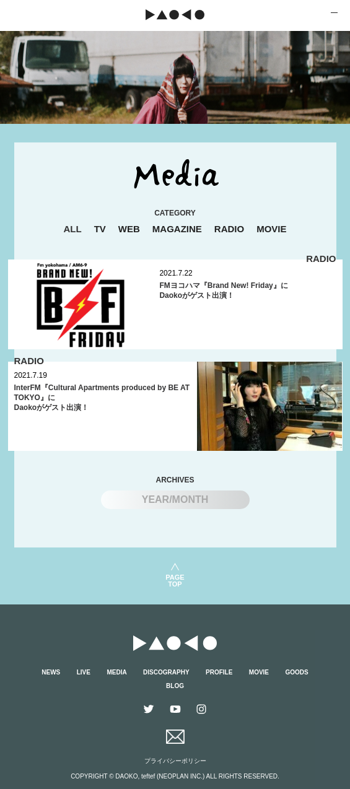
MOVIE (271, 229)
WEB (129, 229)
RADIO (229, 229)
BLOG (175, 685)
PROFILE (219, 672)
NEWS (51, 672)
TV (100, 229)
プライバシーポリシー (175, 760)
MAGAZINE (177, 229)
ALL (72, 229)
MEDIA (116, 672)
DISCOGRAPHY (166, 672)
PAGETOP (174, 580)
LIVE (83, 672)
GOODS (296, 672)
